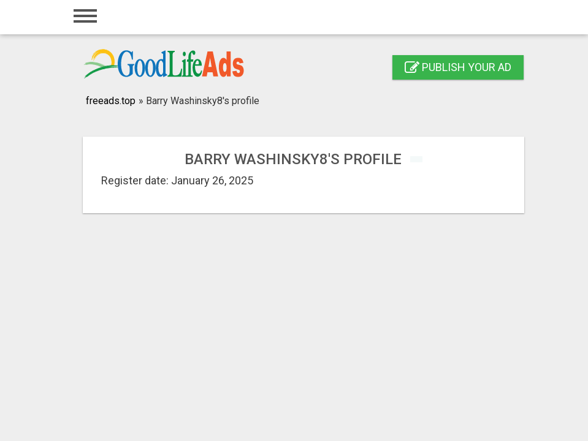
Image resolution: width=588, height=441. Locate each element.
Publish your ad (458, 67)
